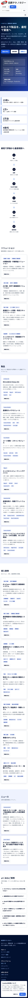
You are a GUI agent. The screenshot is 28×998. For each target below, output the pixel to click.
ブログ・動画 (4, 955)
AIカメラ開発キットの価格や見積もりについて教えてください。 (14, 924)
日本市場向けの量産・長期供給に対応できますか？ (14, 917)
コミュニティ (4, 966)
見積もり (13, 6)
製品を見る (5, 51)
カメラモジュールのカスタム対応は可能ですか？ (14, 890)
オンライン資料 (5, 952)
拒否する (15, 994)
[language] (5, 6)
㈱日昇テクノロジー (6, 940)
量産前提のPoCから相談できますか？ (14, 896)
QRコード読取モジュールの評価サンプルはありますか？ (14, 910)
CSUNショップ (5, 968)
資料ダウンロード (6, 957)
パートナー (4, 977)
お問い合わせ (4, 974)
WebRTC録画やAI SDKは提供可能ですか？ (14, 902)
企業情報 (3, 980)
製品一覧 (3, 963)
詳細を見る (6, 274)
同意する (22, 994)
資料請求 (14, 51)
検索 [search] (24, 10)
